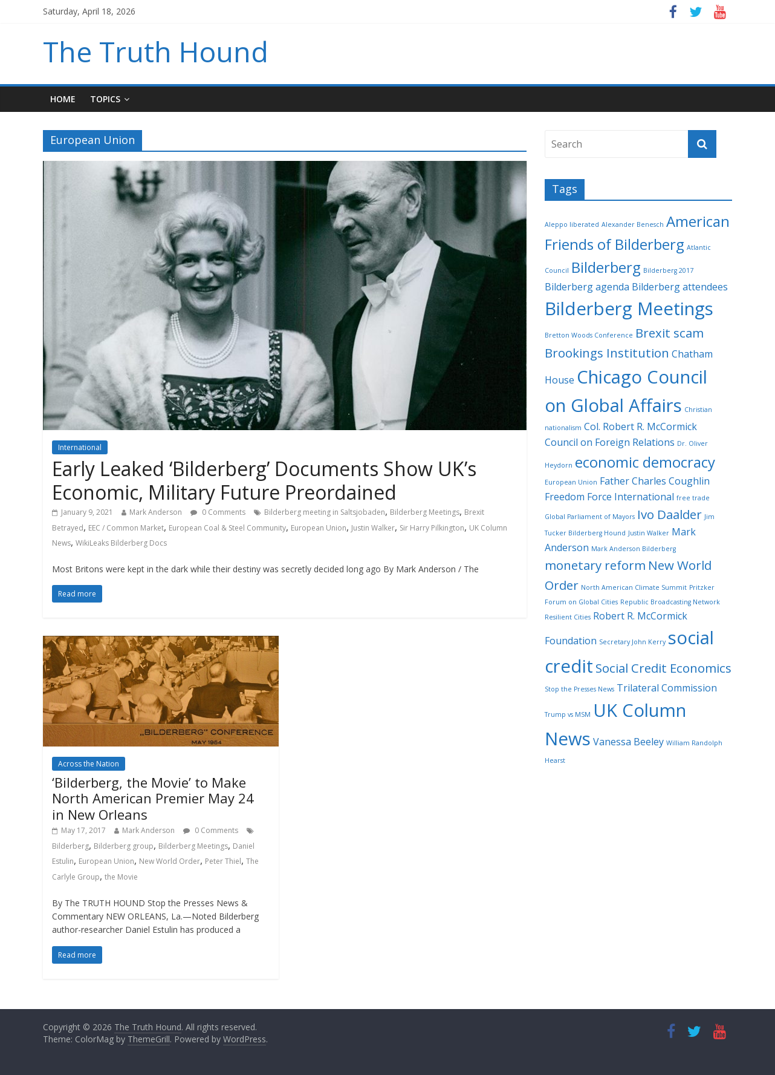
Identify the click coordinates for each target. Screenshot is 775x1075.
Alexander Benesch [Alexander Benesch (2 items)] (633, 224)
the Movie (121, 877)
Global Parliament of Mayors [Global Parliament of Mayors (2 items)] (590, 516)
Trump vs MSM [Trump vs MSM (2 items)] (568, 714)
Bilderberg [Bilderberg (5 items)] (606, 267)
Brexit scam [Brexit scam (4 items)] (669, 332)
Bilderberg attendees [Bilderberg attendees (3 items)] (680, 286)
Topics (105, 99)
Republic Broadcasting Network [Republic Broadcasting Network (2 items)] (670, 602)
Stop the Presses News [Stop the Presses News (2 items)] (579, 689)
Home (63, 99)
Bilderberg (70, 846)
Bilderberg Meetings (424, 512)
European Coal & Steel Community (227, 528)
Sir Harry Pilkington (432, 528)
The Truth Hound (155, 51)
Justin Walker (373, 528)
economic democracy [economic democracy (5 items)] (645, 462)
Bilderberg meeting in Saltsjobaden (324, 512)
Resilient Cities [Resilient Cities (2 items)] (568, 617)
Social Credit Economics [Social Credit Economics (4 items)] (663, 667)
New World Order (169, 861)
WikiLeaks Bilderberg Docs (121, 543)
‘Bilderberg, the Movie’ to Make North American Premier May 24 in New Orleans (153, 798)
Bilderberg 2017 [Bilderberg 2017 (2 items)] (668, 270)
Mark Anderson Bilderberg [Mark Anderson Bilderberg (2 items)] (633, 548)
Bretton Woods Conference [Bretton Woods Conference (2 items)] (589, 335)
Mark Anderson (155, 512)
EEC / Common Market (126, 528)
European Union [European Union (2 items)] (571, 482)
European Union (318, 528)
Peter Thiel (223, 861)
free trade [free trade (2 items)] (693, 498)
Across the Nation (88, 764)
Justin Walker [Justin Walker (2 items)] (648, 533)
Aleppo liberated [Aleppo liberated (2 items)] (572, 224)
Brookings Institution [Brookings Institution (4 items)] (607, 352)
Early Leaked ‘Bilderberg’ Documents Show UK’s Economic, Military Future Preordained (264, 480)
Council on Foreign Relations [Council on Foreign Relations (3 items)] (610, 442)
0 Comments (217, 512)
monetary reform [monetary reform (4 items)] (595, 565)
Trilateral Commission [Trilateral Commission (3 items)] (667, 687)
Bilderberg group (124, 846)
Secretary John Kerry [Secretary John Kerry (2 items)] (632, 642)
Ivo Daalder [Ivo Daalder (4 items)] (669, 514)
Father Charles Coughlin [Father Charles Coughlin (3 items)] (655, 481)
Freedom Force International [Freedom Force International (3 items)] (609, 496)
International (80, 447)
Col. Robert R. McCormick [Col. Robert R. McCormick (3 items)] (640, 426)
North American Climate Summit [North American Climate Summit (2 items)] (634, 587)
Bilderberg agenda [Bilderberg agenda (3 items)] (587, 286)
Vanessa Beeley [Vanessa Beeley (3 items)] (628, 741)
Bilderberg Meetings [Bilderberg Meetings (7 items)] (629, 308)
